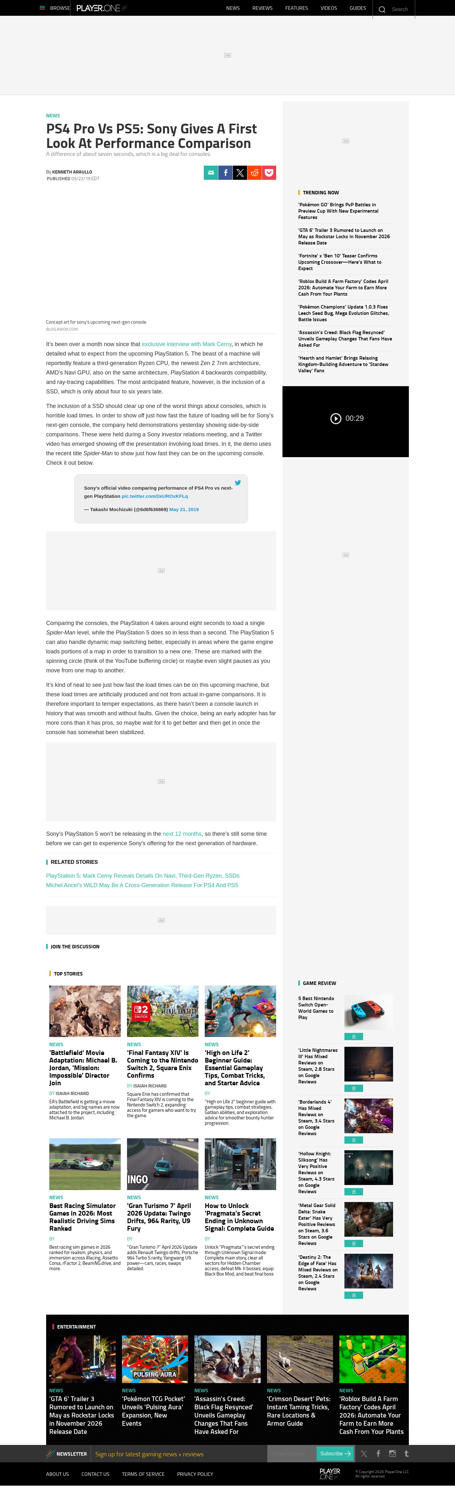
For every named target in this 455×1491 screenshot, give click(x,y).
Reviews (262, 9)
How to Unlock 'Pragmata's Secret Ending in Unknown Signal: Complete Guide (239, 1219)
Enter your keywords (382, 9)
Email (211, 176)
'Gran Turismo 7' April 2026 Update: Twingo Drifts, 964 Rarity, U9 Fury (159, 1219)
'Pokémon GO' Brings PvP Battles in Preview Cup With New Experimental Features (338, 214)
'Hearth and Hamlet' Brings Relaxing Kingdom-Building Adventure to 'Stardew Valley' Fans (343, 367)
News (233, 9)
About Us (57, 1478)
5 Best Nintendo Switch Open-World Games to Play (318, 1020)
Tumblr (406, 1457)
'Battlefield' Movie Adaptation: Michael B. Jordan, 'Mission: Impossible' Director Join (83, 1070)
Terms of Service (143, 1478)
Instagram (392, 1457)
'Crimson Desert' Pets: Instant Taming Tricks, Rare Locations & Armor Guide (299, 1414)
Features (296, 9)
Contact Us (95, 1478)
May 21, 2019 (184, 512)
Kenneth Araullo (72, 174)
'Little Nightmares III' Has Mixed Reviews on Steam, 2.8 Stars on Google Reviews (318, 1072)
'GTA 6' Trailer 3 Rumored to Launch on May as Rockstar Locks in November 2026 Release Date (344, 239)
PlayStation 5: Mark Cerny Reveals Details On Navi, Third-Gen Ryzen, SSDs (143, 879)
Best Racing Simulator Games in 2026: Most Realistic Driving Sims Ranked (82, 1219)
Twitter (240, 176)
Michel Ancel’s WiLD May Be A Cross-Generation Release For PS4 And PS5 (142, 888)
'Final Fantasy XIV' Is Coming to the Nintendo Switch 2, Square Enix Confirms (162, 1066)
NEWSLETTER (72, 1456)
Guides (358, 9)
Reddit (254, 176)
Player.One (123, 9)
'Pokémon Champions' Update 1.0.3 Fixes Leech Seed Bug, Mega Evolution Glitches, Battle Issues (343, 316)
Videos (329, 9)
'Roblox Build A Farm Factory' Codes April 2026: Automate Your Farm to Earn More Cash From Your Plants (343, 290)
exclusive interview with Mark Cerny (187, 347)
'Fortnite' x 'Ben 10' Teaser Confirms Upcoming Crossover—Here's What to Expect (339, 265)
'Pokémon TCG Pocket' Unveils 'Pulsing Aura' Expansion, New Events (153, 1414)
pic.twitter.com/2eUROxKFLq (155, 499)
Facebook (225, 176)
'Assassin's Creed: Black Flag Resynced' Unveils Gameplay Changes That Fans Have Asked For (345, 341)
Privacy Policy (195, 1478)
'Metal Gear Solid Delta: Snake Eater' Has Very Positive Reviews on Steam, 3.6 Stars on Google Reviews (318, 1227)
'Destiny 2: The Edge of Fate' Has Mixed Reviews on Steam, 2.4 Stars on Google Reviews (318, 1279)
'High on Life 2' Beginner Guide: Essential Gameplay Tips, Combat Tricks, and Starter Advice (235, 1070)
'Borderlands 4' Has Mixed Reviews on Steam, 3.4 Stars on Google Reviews (318, 1124)
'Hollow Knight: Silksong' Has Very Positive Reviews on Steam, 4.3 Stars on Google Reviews (318, 1176)
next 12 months (182, 837)
